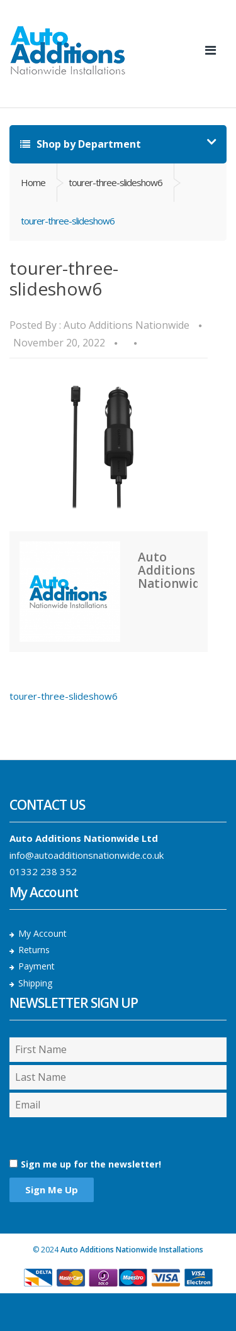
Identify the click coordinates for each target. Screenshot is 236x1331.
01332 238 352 (43, 871)
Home (33, 182)
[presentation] (76, 1137)
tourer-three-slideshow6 (115, 182)
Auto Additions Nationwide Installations (131, 1249)
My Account (42, 933)
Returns (34, 950)
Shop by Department (80, 144)
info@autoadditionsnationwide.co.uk (86, 855)
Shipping (35, 983)
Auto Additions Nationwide (126, 325)
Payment (36, 966)
